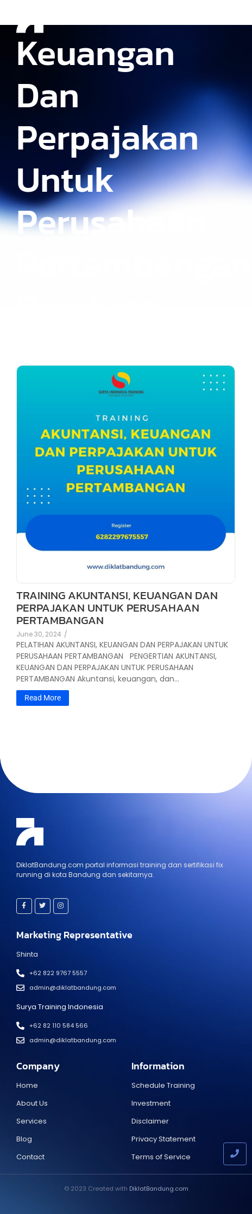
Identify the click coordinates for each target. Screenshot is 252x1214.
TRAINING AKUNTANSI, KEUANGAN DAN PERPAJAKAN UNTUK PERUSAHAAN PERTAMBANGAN (117, 607)
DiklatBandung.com (158, 1188)
